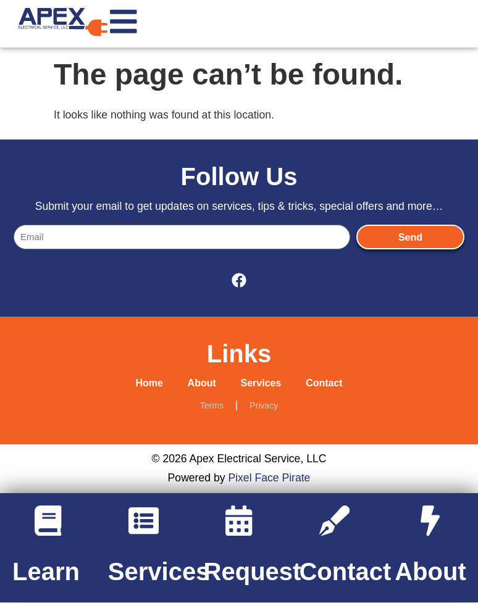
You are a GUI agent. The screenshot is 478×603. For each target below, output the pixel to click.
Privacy (263, 405)
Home (148, 383)
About (201, 383)
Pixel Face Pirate (269, 478)
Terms (212, 405)
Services (261, 383)
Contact (324, 383)
